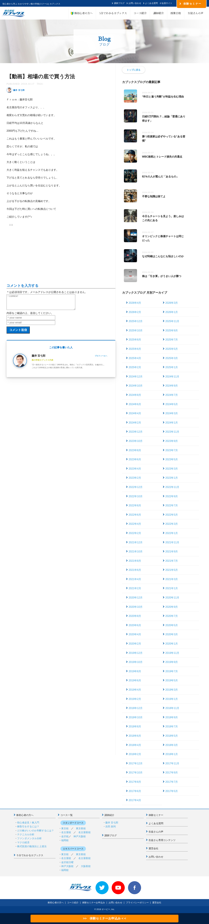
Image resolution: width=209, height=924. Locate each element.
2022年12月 (136, 487)
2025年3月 (171, 358)
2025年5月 (171, 348)
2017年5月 (171, 791)
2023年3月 (171, 468)
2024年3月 (171, 413)
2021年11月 (172, 542)
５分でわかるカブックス (29, 855)
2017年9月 (171, 772)
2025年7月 (171, 339)
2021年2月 (135, 588)
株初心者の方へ (82, 13)
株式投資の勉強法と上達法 (32, 846)
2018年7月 (171, 726)
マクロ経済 (23, 842)
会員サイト (167, 3)
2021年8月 (135, 560)
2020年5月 (171, 625)
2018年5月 (171, 735)
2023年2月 (135, 477)
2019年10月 (136, 662)
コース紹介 (140, 13)
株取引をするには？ (28, 826)
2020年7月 (171, 616)
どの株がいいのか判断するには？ (35, 830)
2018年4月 (135, 745)
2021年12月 (136, 542)
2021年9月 (171, 551)
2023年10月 (136, 441)
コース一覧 (66, 815)
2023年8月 (135, 450)
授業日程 (175, 13)
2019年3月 (171, 689)
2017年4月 (135, 800)
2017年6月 (135, 791)
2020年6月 (135, 625)
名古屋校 (66, 832)
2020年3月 (171, 634)
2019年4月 (135, 689)
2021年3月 (171, 579)
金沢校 (65, 836)
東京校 (65, 828)
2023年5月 (171, 459)
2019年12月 (136, 653)
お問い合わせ (135, 3)
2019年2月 (135, 699)
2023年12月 (136, 431)
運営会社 (153, 848)
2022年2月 (135, 533)
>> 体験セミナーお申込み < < (104, 918)
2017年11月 (172, 763)
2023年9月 (171, 441)
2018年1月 (171, 754)
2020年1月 (171, 643)
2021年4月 (135, 579)
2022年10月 (136, 496)
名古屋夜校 (84, 832)
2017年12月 (136, 763)
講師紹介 (158, 13)
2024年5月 (171, 404)
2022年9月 (171, 496)
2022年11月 (172, 487)
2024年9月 (171, 385)
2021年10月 (136, 551)
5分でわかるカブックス (113, 13)
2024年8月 (135, 395)
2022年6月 (135, 514)
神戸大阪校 (79, 836)
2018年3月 (171, 745)
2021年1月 (171, 588)
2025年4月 (135, 358)
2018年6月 (135, 735)
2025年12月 (136, 321)
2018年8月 (135, 726)
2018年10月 (136, 717)
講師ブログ (119, 3)
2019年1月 (171, 699)
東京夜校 (81, 828)
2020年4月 (135, 634)
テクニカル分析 (25, 834)
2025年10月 (136, 330)
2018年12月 (136, 708)
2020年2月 (135, 643)
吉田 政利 (110, 826)
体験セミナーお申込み (93, 902)
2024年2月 (135, 422)
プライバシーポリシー (137, 902)
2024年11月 (172, 376)
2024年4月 (135, 413)
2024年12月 (136, 376)
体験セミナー (156, 815)
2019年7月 (171, 671)
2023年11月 (172, 431)
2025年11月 (172, 321)
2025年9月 (171, 330)
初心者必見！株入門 (28, 822)
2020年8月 (135, 616)
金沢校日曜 (67, 862)
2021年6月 (135, 570)
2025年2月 (135, 367)
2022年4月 (135, 523)
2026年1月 (171, 312)
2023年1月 (171, 477)
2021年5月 (171, 570)
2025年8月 (135, 339)
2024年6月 (135, 404)
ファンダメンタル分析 (29, 838)
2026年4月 (135, 302)
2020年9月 (171, 606)
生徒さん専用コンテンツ (162, 840)
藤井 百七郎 (111, 822)
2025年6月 (135, 348)
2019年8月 (135, 671)
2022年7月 (171, 505)
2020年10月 (136, 606)
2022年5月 (171, 514)
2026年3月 (171, 302)
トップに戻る (133, 70)
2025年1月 (171, 367)
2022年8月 (135, 505)
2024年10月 (136, 385)
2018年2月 (135, 754)
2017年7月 (171, 781)
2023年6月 (135, 459)
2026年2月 (135, 312)
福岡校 (65, 840)
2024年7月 (171, 395)
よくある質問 (151, 3)
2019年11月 (172, 653)
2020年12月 (136, 597)
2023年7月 (171, 450)
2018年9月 (171, 717)
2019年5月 (171, 680)
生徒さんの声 (195, 13)
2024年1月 (171, 422)
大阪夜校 (86, 866)
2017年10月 (136, 772)
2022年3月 (171, 523)
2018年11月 (172, 708)
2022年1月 (171, 533)
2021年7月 (171, 560)
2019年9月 (171, 662)
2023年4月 (135, 468)
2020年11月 (172, 597)
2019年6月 (135, 680)
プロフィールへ (101, 359)
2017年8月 (135, 781)
